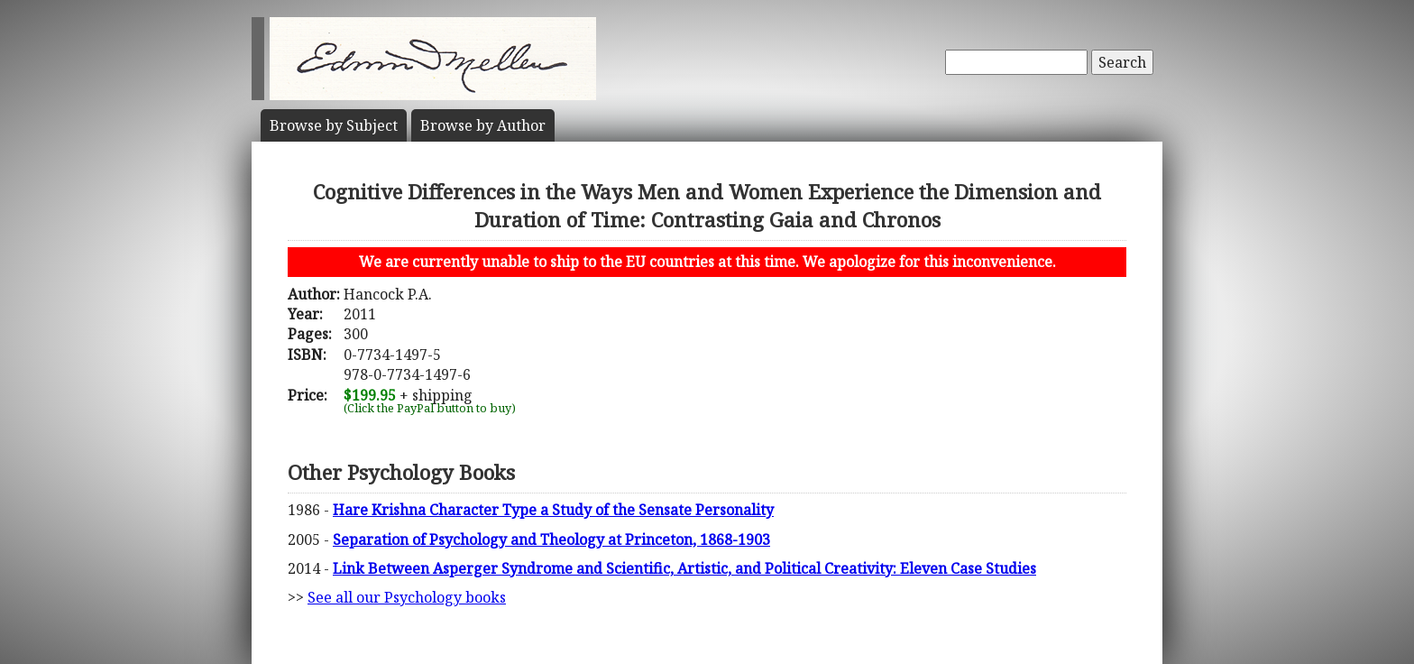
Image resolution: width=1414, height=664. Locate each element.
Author (483, 125)
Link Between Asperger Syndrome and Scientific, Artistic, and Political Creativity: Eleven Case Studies (684, 568)
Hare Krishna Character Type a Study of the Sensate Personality (553, 510)
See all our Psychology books (407, 597)
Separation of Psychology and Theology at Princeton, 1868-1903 (551, 539)
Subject (334, 125)
